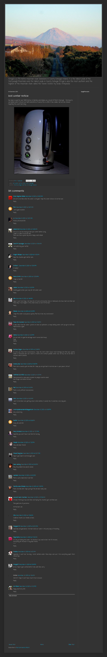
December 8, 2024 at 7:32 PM (26, 442)
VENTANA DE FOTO (18, 375)
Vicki (14, 399)
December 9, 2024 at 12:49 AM (36, 497)
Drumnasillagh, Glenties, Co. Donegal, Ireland (25, 185)
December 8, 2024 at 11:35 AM (33, 244)
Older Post (71, 645)
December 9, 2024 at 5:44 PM (27, 564)
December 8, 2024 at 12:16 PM (27, 266)
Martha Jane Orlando (19, 486)
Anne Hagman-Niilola (19, 196)
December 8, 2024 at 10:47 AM (24, 207)
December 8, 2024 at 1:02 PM (26, 288)
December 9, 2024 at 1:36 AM (24, 515)
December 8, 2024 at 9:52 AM (34, 196)
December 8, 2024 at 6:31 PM (25, 399)
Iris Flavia (16, 586)
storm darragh (29, 183)
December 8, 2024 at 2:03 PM (26, 311)
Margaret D (16, 526)
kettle (20, 183)
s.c (14, 218)
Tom (14, 207)
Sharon (15, 311)
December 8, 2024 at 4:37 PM (33, 375)
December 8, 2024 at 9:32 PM (27, 475)
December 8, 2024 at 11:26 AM (28, 229)
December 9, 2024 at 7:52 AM (28, 537)
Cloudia (15, 442)
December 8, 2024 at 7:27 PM (30, 432)
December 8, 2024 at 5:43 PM (24, 388)
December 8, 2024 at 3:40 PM (29, 364)
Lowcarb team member (20, 497)
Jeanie (15, 288)
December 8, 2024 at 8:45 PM (29, 464)
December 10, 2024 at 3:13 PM (27, 586)
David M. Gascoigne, (18, 244)
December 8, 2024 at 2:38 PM (31, 349)
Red (14, 388)
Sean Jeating (17, 464)
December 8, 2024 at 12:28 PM (30, 277)
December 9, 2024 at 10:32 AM (27, 552)
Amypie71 (16, 564)
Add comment (13, 596)
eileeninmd (16, 229)
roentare (15, 475)
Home (42, 645)
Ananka (15, 552)
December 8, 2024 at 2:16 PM (32, 322)
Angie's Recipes (17, 255)
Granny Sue (16, 364)
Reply (14, 201)
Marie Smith (17, 277)
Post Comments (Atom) (22, 648)
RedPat (15, 420)
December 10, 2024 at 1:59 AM (26, 575)
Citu (14, 515)
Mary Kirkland (17, 432)
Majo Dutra (16, 537)
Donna (15, 335)
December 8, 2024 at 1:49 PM (24, 299)
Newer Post (12, 645)
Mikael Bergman (18, 453)
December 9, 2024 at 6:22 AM (29, 526)
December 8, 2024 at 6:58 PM (42, 410)
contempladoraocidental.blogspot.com (23, 410)
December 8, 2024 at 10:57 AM (23, 218)
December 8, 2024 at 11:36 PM (34, 486)
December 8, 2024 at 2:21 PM (25, 335)
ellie (14, 299)
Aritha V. (16, 266)
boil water (15, 183)
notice (23, 183)
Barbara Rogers (17, 349)
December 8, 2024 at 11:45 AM (30, 255)
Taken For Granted (18, 322)
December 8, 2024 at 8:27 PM (31, 453)
